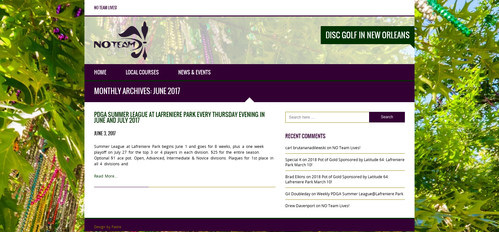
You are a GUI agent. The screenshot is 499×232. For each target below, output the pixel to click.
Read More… (105, 176)
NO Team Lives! (105, 8)
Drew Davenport (300, 205)
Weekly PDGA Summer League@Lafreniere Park (360, 193)
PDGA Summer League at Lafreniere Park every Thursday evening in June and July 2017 (179, 117)
